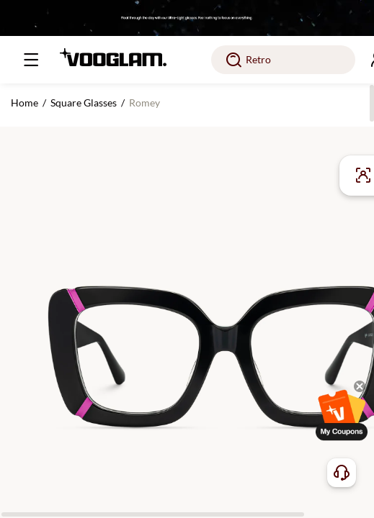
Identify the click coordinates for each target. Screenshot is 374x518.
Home (24, 102)
